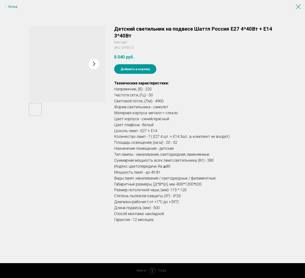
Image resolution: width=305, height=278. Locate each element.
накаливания (147, 154)
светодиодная (172, 154)
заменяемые (198, 154)
